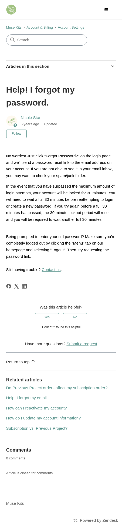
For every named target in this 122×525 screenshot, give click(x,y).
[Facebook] (8, 286)
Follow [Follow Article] (16, 134)
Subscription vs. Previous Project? (37, 428)
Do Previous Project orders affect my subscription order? (57, 387)
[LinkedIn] (24, 286)
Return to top (21, 361)
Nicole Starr (31, 117)
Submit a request (81, 343)
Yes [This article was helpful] (47, 317)
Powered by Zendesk (99, 520)
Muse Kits (14, 27)
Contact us (51, 269)
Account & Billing (39, 27)
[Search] (46, 40)
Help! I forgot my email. (27, 397)
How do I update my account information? (43, 418)
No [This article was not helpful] (75, 317)
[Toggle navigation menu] (106, 9)
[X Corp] (16, 286)
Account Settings (71, 27)
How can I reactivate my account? (36, 408)
